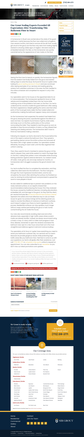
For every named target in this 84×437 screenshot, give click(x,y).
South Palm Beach (62, 392)
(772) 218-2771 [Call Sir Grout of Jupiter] (68, 2)
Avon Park (16, 359)
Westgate (60, 398)
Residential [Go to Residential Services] (35, 6)
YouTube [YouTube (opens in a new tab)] (38, 423)
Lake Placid (31, 359)
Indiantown (17, 374)
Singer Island (61, 388)
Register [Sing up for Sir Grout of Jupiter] (17, 310)
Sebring (59, 359)
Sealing (31, 268)
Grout (21, 268)
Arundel (16, 369)
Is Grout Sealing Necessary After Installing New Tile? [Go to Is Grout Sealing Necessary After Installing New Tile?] (31, 295)
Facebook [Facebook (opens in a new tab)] (31, 423)
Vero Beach (46, 364)
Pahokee (45, 394)
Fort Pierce (16, 405)
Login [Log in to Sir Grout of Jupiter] (12, 310)
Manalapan (46, 386)
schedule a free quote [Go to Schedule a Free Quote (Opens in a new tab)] (33, 242)
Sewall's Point (46, 374)
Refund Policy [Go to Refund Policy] (39, 433)
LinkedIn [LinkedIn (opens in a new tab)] (42, 423)
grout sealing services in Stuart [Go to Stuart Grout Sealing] (29, 84)
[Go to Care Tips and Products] (65, 45)
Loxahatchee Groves (48, 384)
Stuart (59, 369)
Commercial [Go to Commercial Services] (44, 6)
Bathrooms (52, 268)
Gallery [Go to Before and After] (51, 6)
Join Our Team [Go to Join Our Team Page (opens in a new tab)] (32, 419)
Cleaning (26, 268)
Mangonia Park (47, 388)
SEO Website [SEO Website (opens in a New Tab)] (59, 433)
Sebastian (31, 364)
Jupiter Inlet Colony (33, 390)
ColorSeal (35, 268)
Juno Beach (31, 386)
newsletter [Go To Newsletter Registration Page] (46, 244)
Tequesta (60, 394)
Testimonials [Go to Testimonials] (63, 6)
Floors (46, 268)
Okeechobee (17, 379)
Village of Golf (61, 396)
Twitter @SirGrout (47, 263)
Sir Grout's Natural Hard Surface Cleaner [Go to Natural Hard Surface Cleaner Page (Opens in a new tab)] (42, 195)
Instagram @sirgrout (33, 263)
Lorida (44, 359)
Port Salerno (46, 371)
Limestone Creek (33, 398)
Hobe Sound (17, 371)
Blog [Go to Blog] (16, 22)
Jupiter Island (32, 371)
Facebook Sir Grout (18, 263)
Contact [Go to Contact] (70, 6)
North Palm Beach (47, 390)
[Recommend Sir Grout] (65, 67)
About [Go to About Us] (56, 6)
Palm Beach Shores (48, 400)
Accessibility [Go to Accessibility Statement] (13, 433)
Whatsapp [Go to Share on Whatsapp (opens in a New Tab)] (17, 34)
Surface (61, 30)
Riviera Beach (61, 386)
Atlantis (16, 384)
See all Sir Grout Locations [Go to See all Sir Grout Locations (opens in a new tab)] (35, 408)
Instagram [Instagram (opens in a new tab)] (28, 423)
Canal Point (17, 390)
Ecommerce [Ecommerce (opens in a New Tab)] (64, 433)
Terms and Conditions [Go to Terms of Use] (29, 433)
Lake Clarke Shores (33, 392)
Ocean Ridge (46, 392)
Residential (42, 268)
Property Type (63, 25)
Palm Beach (46, 396)
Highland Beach (18, 400)
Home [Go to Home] (12, 22)
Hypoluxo (31, 384)
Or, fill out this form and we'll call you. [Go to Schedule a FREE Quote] (60, 337)
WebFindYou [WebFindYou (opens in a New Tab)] (70, 433)
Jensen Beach (32, 369)
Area (60, 23)
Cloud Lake (17, 392)
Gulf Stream (17, 396)
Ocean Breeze (32, 374)
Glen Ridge (16, 394)
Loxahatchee (32, 400)
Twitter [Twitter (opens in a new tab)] (35, 423)
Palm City (45, 369)
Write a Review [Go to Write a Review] (45, 2)
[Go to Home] (21, 5)
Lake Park (31, 394)
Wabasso (60, 364)
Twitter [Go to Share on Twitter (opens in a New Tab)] (16, 34)
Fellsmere (16, 364)
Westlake (60, 400)
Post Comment (53, 310)
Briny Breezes (17, 388)
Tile (19, 268)
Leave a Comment (17, 302)
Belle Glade (17, 386)
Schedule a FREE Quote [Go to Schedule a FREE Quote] (54, 2)
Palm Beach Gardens (48, 398)
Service (61, 28)
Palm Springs (61, 384)
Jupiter (30, 388)
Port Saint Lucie (32, 405)
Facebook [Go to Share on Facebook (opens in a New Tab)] (14, 34)
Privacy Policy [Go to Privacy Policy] (20, 433)
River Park (45, 405)
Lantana (31, 396)
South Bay (60, 390)
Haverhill (16, 398)
